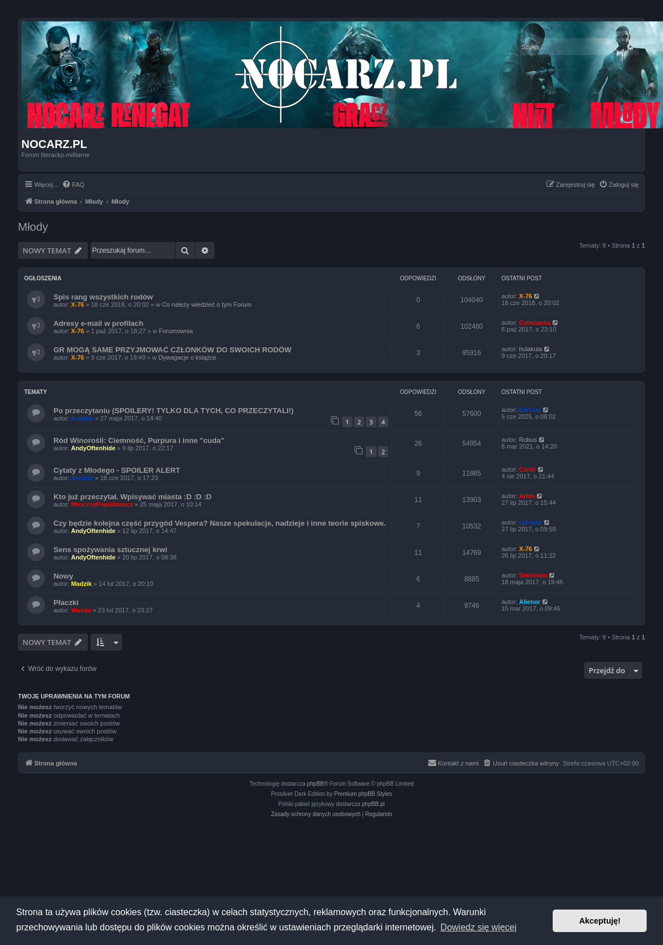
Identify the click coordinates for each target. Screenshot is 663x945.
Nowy (63, 576)
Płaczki (66, 602)
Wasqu (81, 610)
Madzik (81, 583)
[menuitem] (73, 184)
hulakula (530, 349)
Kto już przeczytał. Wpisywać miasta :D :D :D (132, 496)
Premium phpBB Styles (363, 794)
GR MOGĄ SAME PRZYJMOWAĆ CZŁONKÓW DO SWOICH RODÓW (172, 350)
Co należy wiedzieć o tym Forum (207, 304)
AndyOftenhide (93, 448)
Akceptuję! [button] (600, 920)
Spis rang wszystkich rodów (103, 297)
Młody (33, 227)
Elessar (530, 409)
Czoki (527, 469)
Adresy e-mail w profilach (98, 323)
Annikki (82, 418)
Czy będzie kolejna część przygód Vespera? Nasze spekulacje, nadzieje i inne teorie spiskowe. (219, 523)
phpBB (315, 784)
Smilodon (533, 575)
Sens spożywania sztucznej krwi (110, 549)
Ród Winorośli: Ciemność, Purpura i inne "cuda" (138, 440)
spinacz (530, 522)
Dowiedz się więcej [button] (479, 927)
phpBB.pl (373, 804)
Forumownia (176, 331)
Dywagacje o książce (188, 357)
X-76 (77, 304)
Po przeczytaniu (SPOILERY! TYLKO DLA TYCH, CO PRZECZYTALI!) (173, 410)
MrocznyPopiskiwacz (102, 504)
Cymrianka (534, 322)
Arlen (527, 495)
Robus (528, 439)
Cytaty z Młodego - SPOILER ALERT (116, 470)
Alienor (529, 601)
